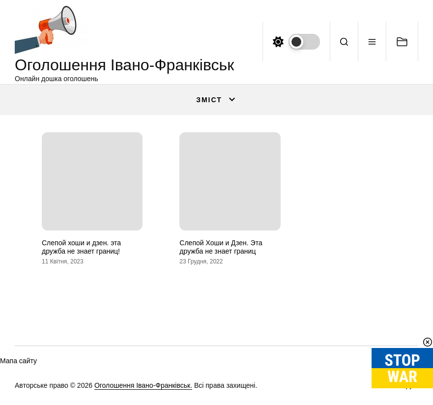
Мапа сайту (18, 361)
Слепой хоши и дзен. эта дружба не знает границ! (81, 247)
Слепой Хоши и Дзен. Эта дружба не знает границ (220, 247)
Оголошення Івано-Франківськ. (143, 385)
